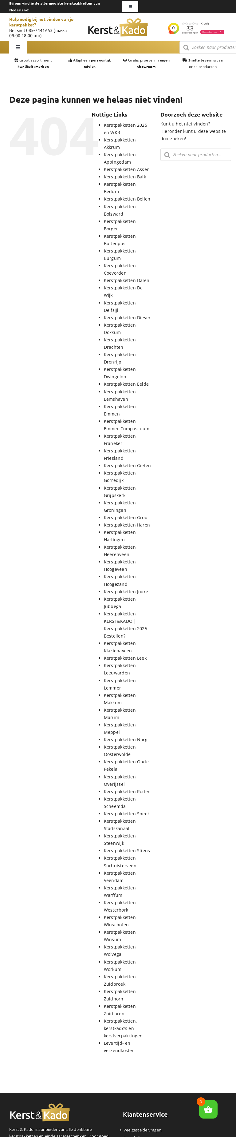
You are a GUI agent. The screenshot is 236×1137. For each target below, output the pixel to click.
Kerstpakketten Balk (125, 177)
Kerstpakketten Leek (125, 658)
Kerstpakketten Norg (126, 739)
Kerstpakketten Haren (127, 525)
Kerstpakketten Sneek (127, 814)
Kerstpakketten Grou (126, 517)
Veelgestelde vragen (142, 1130)
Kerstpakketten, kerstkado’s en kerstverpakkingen (123, 1028)
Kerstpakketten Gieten (127, 465)
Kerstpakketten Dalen (126, 280)
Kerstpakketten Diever (127, 317)
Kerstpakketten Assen (127, 169)
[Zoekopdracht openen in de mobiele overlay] (195, 155)
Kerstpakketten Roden (127, 791)
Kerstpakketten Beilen (127, 199)
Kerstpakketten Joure (126, 591)
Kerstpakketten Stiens (127, 850)
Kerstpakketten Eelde (126, 384)
